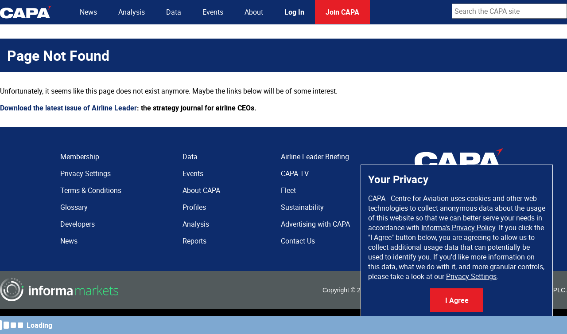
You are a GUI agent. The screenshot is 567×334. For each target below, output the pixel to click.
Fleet (288, 190)
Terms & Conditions (90, 190)
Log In (294, 12)
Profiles (194, 207)
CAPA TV (295, 173)
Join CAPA (342, 12)
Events (212, 12)
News (88, 12)
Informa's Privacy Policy (458, 227)
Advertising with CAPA (315, 224)
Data (173, 12)
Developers (77, 224)
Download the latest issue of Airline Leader (68, 108)
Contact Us (298, 241)
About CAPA (201, 190)
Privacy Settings (471, 276)
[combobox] (509, 11)
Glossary (74, 207)
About (254, 12)
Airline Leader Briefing (315, 156)
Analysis (131, 12)
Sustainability (302, 207)
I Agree (457, 300)
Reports (194, 241)
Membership (79, 156)
